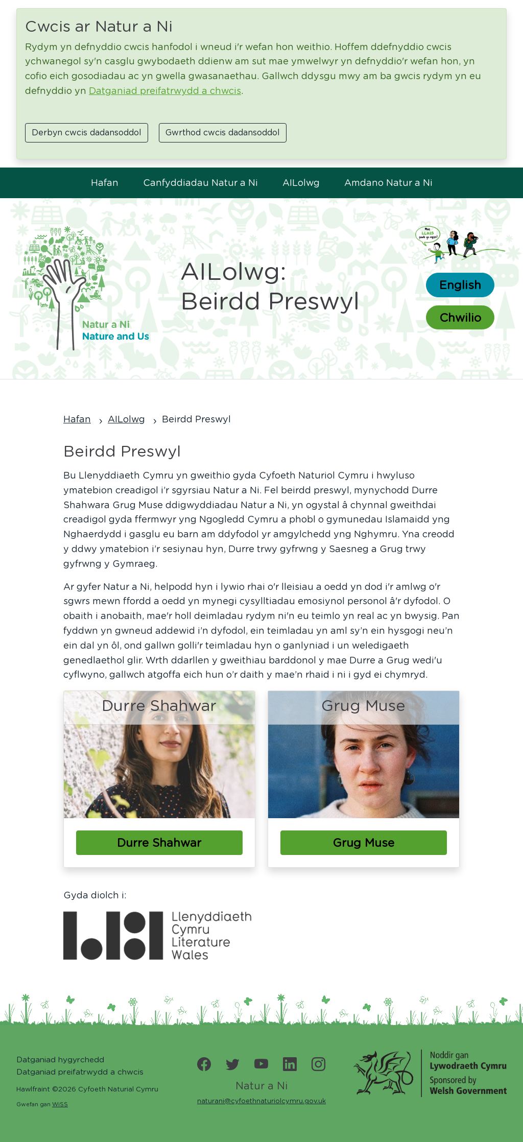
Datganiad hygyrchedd (60, 1059)
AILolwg (301, 182)
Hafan (104, 182)
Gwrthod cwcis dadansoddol (222, 132)
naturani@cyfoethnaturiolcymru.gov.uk (261, 1101)
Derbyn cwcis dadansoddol (86, 132)
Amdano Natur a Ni (388, 182)
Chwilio (460, 317)
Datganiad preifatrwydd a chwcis (165, 90)
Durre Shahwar (159, 842)
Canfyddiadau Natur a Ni (200, 182)
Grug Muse (363, 842)
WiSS (60, 1104)
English (460, 285)
